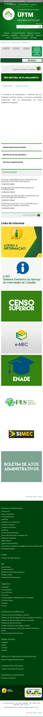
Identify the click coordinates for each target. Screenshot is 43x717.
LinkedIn (4, 650)
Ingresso (7, 33)
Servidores (4, 530)
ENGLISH (40, 23)
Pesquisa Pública (6, 575)
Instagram (4, 642)
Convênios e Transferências (10, 522)
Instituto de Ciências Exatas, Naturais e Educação (17, 620)
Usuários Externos (7, 569)
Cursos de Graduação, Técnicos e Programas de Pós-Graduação (36, 51)
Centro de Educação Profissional (12, 633)
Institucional (5, 511)
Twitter (3, 645)
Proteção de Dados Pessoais (10, 558)
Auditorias (4, 519)
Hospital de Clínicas (18, 33)
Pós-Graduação (6, 590)
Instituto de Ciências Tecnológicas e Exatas (15, 626)
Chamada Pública (7, 600)
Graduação (5, 587)
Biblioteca (14, 35)
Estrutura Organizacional (13, 162)
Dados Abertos (6, 541)
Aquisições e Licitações (20, 38)
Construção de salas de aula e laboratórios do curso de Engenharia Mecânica (20, 196)
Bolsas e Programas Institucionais (12, 660)
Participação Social (7, 517)
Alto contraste (23, 4)
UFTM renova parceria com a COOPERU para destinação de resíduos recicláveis (19, 204)
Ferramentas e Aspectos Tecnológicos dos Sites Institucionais (21, 546)
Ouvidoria (33, 38)
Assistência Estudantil (8, 678)
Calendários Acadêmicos (6, 48)
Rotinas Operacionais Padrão (14, 147)
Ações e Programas (7, 514)
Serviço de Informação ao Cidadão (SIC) (14, 535)
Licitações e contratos (8, 527)
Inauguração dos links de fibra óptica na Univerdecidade (17, 188)
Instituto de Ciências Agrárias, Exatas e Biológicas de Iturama (21, 618)
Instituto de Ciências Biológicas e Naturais (15, 615)
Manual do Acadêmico (26, 48)
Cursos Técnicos (6, 592)
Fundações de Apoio (8, 549)
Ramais (27, 705)
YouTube (4, 648)
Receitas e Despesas (8, 525)
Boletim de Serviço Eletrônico (14, 155)
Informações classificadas (9, 533)
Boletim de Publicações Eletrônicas (13, 572)
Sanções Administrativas (9, 543)
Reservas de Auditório (16, 48)
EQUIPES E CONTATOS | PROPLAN (27, 68)
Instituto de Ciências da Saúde (11, 623)
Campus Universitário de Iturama (12, 669)
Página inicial (5, 42)
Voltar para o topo (34, 496)
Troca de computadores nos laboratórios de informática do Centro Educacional (19, 180)
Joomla (36, 707)
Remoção (4, 603)
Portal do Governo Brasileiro (14, 1)
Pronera (4, 606)
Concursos (4, 595)
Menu (32, 60)
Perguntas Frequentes (8, 538)
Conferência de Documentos (10, 577)
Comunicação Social (26, 35)
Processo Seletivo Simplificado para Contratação (17, 598)
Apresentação (7, 86)
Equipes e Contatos (22, 86)
